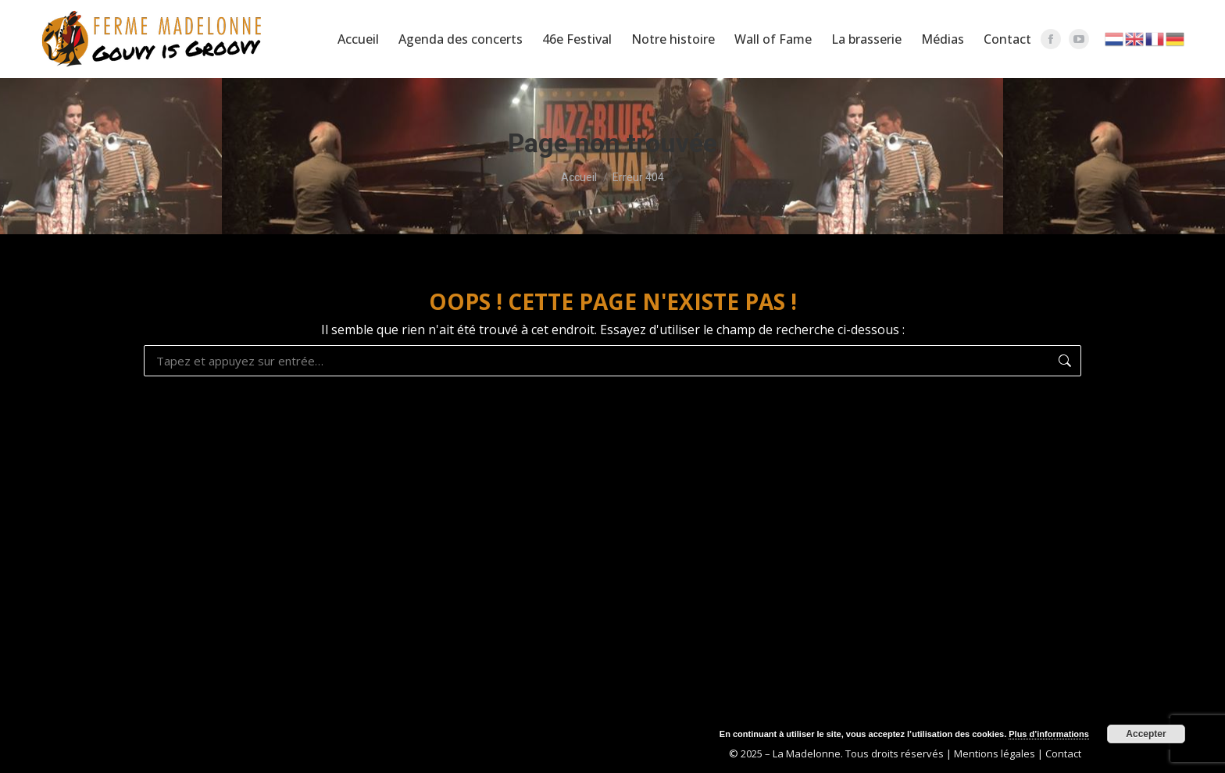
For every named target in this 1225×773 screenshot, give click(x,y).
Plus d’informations (1049, 734)
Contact (1063, 753)
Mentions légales (994, 753)
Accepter (1146, 733)
